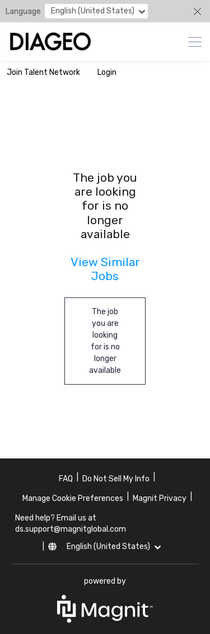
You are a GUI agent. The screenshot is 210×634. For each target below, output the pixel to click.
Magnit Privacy (159, 498)
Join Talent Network (43, 72)
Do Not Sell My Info (116, 479)
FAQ (66, 479)
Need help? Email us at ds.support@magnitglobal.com (70, 523)
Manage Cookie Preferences (72, 498)
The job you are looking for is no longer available (105, 341)
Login (106, 72)
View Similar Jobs (105, 269)
